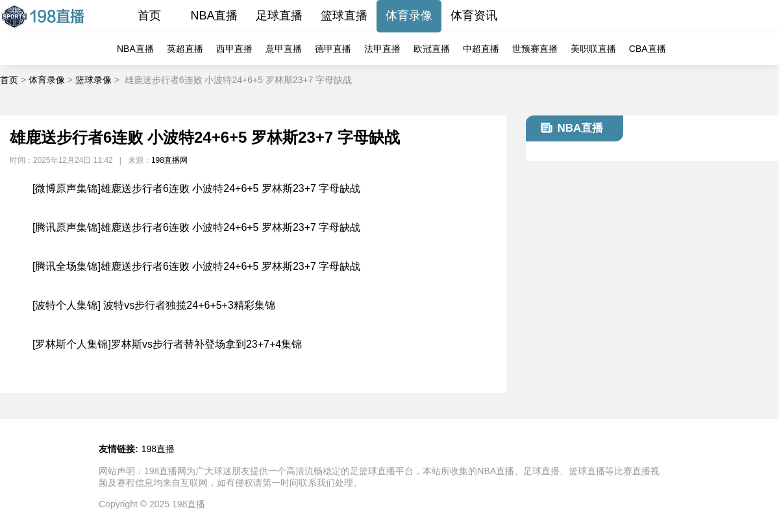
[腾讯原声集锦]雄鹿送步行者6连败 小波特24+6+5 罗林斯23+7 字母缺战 (196, 227)
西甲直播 (234, 48)
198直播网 (169, 160)
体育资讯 (474, 15)
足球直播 (279, 15)
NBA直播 (214, 15)
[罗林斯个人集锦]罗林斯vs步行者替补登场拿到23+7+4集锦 (167, 344)
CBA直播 (647, 48)
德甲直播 (333, 48)
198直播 (158, 449)
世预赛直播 (535, 48)
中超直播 (481, 48)
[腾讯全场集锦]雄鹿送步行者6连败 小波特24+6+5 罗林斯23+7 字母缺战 (196, 266)
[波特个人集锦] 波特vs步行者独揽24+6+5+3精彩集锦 (153, 305)
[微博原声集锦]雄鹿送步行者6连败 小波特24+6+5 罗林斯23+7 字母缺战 (196, 188)
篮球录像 (93, 80)
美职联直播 (593, 48)
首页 (149, 15)
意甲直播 (284, 48)
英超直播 (185, 48)
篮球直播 (344, 15)
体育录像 (409, 15)
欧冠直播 (432, 48)
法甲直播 (382, 48)
